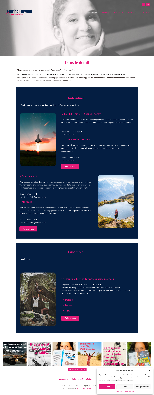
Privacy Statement (129, 391)
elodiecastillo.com (84, 388)
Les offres (92, 12)
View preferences (142, 387)
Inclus (68, 305)
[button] (150, 370)
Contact (145, 12)
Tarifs (68, 310)
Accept (107, 387)
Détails (69, 299)
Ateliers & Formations (112, 12)
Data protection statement (83, 379)
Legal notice (64, 379)
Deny (125, 387)
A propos (132, 12)
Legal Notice (119, 391)
